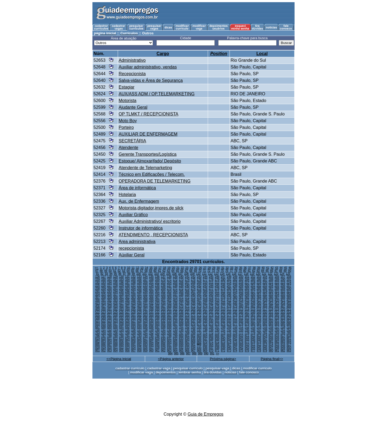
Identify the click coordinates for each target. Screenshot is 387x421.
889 (121, 344)
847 (265, 338)
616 (265, 318)
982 (283, 350)
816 (277, 335)
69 (195, 270)
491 (109, 309)
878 (253, 341)
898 (175, 344)
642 (223, 321)
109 (192, 273)
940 (229, 347)
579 (241, 315)
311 (217, 291)
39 (258, 267)
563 (145, 315)
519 (277, 309)
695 (145, 326)
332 (145, 294)
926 (145, 347)
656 (109, 323)
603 (187, 318)
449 (253, 303)
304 (175, 291)
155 (271, 276)
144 (205, 276)
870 (205, 341)
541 (211, 312)
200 (145, 282)
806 (217, 335)
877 (247, 341)
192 (97, 282)
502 (175, 309)
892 (139, 344)
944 (253, 347)
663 (151, 323)
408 (205, 300)
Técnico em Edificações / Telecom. (152, 174)
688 (103, 326)
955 (121, 350)
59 (150, 270)
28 (209, 267)
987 (188, 353)
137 (163, 276)
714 (259, 326)
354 (277, 294)
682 (265, 323)
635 (181, 321)
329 (127, 294)
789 (115, 335)
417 (259, 300)
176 (199, 279)
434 (163, 303)
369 (169, 297)
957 (133, 350)
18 (164, 267)
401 (163, 300)
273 (187, 288)
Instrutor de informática (141, 228)
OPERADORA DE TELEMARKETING (155, 181)
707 (217, 326)
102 (150, 273)
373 (193, 297)
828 (151, 338)
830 (163, 338)
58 (146, 270)
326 (109, 294)
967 (193, 350)
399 (151, 300)
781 (265, 332)
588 (97, 318)
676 (229, 323)
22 (182, 267)
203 (163, 282)
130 (121, 276)
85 (267, 270)
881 (271, 341)
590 (109, 318)
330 (133, 294)
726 (133, 329)
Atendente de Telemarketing (145, 167)
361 (121, 297)
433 (157, 303)
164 (127, 279)
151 (247, 276)
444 (223, 303)
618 (277, 318)
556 (103, 315)
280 (229, 288)
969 (205, 350)
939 (223, 347)
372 (187, 297)
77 (231, 270)
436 (175, 303)
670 (193, 323)
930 (169, 347)
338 (181, 294)
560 (127, 315)
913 (265, 344)
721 (103, 329)
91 (97, 273)
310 (211, 291)
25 (195, 267)
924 (133, 347)
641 (217, 321)
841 (229, 338)
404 (181, 300)
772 (211, 332)
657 (115, 323)
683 (271, 323)
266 (145, 288)
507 (205, 309)
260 (109, 288)
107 (180, 273)
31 (222, 267)
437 (181, 303)
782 (271, 332)
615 (259, 318)
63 (168, 270)
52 (119, 270)
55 (132, 270)
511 (229, 309)
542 (217, 312)
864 (169, 341)
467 (163, 306)
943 (247, 347)
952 (103, 350)
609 (223, 318)
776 (235, 332)
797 (163, 335)
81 (249, 270)
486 (277, 306)
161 (109, 279)
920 (109, 347)
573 (205, 315)
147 (223, 276)
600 (169, 318)
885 (97, 344)
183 (241, 279)
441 (205, 303)
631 (157, 321)
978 (259, 350)
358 (103, 297)
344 (217, 294)
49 (105, 270)
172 (175, 279)
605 (199, 318)
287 (271, 288)
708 (223, 326)
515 (253, 309)
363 (133, 297)
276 (205, 288)
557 (109, 315)
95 (115, 273)
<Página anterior (171, 359)
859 (139, 341)
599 (163, 318)
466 (157, 306)
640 (211, 321)
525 (115, 312)
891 (133, 344)
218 (253, 282)
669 (187, 323)
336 (169, 294)
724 (121, 329)
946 (265, 347)
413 (235, 300)
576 (223, 315)
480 (241, 306)
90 (289, 270)
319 (265, 291)
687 (97, 326)
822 (115, 338)
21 (177, 267)
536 (181, 312)
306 (187, 291)
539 (199, 312)
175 (193, 279)
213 (223, 282)
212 (217, 282)
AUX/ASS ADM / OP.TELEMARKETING (157, 94)
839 (217, 338)
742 (229, 329)
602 (181, 318)
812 (253, 335)
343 (211, 294)
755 (109, 332)
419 (271, 300)
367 (157, 297)
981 (277, 350)
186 (259, 279)
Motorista (128, 100)
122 (270, 273)
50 (110, 270)
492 (115, 309)
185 (253, 279)
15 (150, 267)
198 (133, 282)
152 (253, 276)
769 (193, 332)
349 (247, 294)
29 (213, 267)
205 (175, 282)
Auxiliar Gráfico (133, 214)
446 (235, 303)
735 (187, 329)
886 (103, 344)
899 (181, 344)
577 (229, 315)
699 (169, 326)
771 (205, 332)
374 (199, 297)
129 (115, 276)
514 (247, 309)
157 (283, 276)
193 (103, 282)
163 (121, 279)
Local (262, 53)
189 (277, 279)
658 (121, 323)
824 (127, 338)
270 (169, 288)
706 (211, 326)
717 (277, 326)
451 (265, 303)
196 (121, 282)
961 (157, 350)
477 (223, 306)
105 (168, 273)
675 (223, 323)
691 (121, 326)
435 (169, 303)
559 (121, 315)
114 (222, 273)
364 (139, 297)
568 (175, 315)
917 (288, 344)
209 (199, 282)
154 (265, 276)
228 (115, 285)
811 (247, 335)
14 (146, 267)
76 (226, 270)
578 (235, 315)
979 (265, 350)
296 (127, 291)
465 (151, 306)
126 (97, 276)
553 (283, 312)
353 (271, 294)
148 (229, 276)
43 (276, 267)
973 (229, 350)
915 (277, 344)
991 (212, 353)
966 (187, 350)
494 (127, 309)
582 (259, 315)
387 (277, 297)
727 (139, 329)
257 (288, 285)
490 (103, 309)
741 (223, 329)
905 (217, 344)
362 (127, 297)
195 (115, 282)
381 (241, 297)
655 (103, 323)
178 (211, 279)
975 (241, 350)
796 (157, 335)
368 (163, 297)
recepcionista (131, 248)
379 (229, 297)
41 (267, 267)
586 (283, 315)
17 (160, 267)
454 (283, 303)
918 (97, 347)
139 (175, 276)
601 (175, 318)
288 (277, 288)
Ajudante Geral (133, 107)
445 (229, 303)
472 (193, 306)
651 (277, 321)
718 (283, 326)
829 (157, 338)
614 (253, 318)
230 (127, 285)
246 (223, 285)
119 (252, 273)
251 (253, 285)
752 (288, 329)
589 (103, 318)
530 (145, 312)
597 (151, 318)
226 (103, 285)
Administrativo (132, 60)
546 (241, 312)
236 (163, 285)
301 (157, 291)
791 (127, 335)
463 (139, 306)
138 (169, 276)
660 (133, 323)
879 (259, 341)
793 (139, 335)
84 (262, 270)
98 (128, 273)
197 (127, 282)
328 (121, 294)
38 (254, 267)
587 (288, 315)
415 (247, 300)
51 (114, 270)
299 (145, 291)
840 (223, 338)
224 (288, 282)
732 (169, 329)
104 (162, 273)
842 (235, 338)
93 (106, 273)
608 (217, 318)
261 (115, 288)
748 (265, 329)
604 (193, 318)
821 (109, 338)
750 (277, 329)
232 (139, 285)
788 (109, 335)
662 (145, 323)
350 (253, 294)
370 (175, 297)
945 (259, 347)
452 (271, 303)
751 (283, 329)
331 (139, 294)
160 (103, 279)
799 (175, 335)
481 (247, 306)
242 (199, 285)
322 (283, 291)
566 (163, 315)
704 (199, 326)
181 (229, 279)
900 (187, 344)
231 (133, 285)
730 (157, 329)
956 (127, 350)
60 (154, 270)
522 (97, 312)
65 (177, 270)
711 (241, 326)
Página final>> (272, 359)
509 (217, 309)
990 (206, 353)
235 (157, 285)
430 (139, 303)
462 (133, 306)
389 (288, 297)
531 (151, 312)
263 (127, 288)
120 (258, 273)
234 (151, 285)
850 (283, 338)
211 (211, 282)
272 (181, 288)
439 (193, 303)
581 (253, 315)
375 (205, 297)
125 (288, 273)
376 (211, 297)
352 (265, 294)
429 (133, 303)
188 (271, 279)
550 (265, 312)
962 (163, 350)
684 (277, 323)
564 (151, 315)
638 (199, 321)
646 (247, 321)
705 (205, 326)
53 (123, 270)
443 (217, 303)
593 (127, 318)
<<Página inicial (118, 359)
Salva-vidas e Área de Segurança (151, 80)
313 (229, 291)
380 (235, 297)
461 (127, 306)
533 (163, 312)
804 (205, 335)
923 (127, 347)
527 (127, 312)
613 (247, 318)
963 (169, 350)
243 (205, 285)
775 (229, 332)
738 (205, 329)
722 (109, 329)
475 (211, 306)
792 (133, 335)
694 (139, 326)
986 (182, 353)
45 (285, 267)
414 (241, 300)
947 (271, 347)
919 (103, 347)
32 (227, 267)
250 (247, 285)
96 (119, 273)
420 (277, 300)
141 (187, 276)
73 (213, 270)
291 (97, 291)
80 (244, 270)
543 (223, 312)
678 (241, 323)
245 (217, 285)
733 (175, 329)
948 (277, 347)
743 (235, 329)
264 (133, 288)
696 (151, 326)
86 (271, 270)
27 (204, 267)
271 (175, 288)
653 (288, 321)
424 (103, 303)
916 (283, 344)
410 (217, 300)
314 (235, 291)
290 (288, 288)
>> (217, 353)
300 (151, 291)
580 (247, 315)
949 (283, 347)
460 (121, 306)
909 (241, 344)
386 (271, 297)
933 (187, 347)
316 (247, 291)
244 (211, 285)
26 (200, 267)
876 (241, 341)
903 (205, 344)
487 (283, 306)
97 (124, 273)
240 (187, 285)
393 (115, 300)
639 (205, 321)
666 (169, 323)
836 (199, 338)
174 (187, 279)
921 (115, 347)
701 (181, 326)
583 (265, 315)
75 (222, 270)
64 (172, 270)
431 (145, 303)
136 (157, 276)
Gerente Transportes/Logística (148, 154)
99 (133, 273)
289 (283, 288)
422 (288, 300)
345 (223, 294)
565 (157, 315)
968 (199, 350)
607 (211, 318)
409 (211, 300)
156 (277, 276)
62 (164, 270)
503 (181, 309)
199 (139, 282)
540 (205, 312)
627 (133, 321)
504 (187, 309)
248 (235, 285)
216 (241, 282)
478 (229, 306)
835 (193, 338)
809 (235, 335)
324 (97, 294)
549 (259, 312)
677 (235, 323)
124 (282, 273)
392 (109, 300)
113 (216, 273)
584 (271, 315)
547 (247, 312)
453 (277, 303)
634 (175, 321)
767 (181, 332)
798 (169, 335)
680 (253, 323)
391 (103, 300)
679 (247, 323)
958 (139, 350)
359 (109, 297)
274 (193, 288)
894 (151, 344)
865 (175, 341)
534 (169, 312)
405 (187, 300)
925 (139, 347)
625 (121, 321)
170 (163, 279)
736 (193, 329)
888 (115, 344)
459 (115, 306)
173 (181, 279)
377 (217, 297)
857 (127, 341)
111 (204, 273)
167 (145, 279)
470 (181, 306)
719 (288, 326)
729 (151, 329)
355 (283, 294)
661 (139, 323)
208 (193, 282)
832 (175, 338)
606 (205, 318)
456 (97, 306)
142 (193, 276)
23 (186, 267)
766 (175, 332)
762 (151, 332)
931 (175, 347)
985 (176, 353)
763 (157, 332)
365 (145, 297)
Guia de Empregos (205, 414)
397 (139, 300)
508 (211, 309)
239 (181, 285)
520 (283, 309)
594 (133, 318)
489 (97, 309)
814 (265, 335)
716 (271, 326)
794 (145, 335)
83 (258, 270)
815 (271, 335)
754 (103, 332)
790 (121, 335)
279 (223, 288)
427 (121, 303)
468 (169, 306)
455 (288, 303)
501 (169, 309)
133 (139, 276)
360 (115, 297)
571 (193, 315)
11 (132, 267)
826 (139, 338)
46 (290, 267)
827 (145, 338)
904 (211, 344)
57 (141, 270)
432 (151, 303)
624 (115, 321)
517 (265, 309)
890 (127, 344)
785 (288, 332)
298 (139, 291)
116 (234, 273)
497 (145, 309)
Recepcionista (132, 73)
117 (240, 273)
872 (217, 341)
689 (109, 326)
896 (163, 344)
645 (241, 321)
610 (229, 318)
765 (169, 332)
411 (223, 300)
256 (283, 285)
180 (223, 279)
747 (259, 329)
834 (187, 338)
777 (241, 332)
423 (97, 303)
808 (229, 335)
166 (139, 279)
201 (151, 282)
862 (157, 341)
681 (259, 323)
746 (253, 329)
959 (145, 350)
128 (109, 276)
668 (181, 323)
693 (133, 326)
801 (187, 335)
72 (208, 270)
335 (163, 294)
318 (259, 291)
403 (175, 300)
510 (223, 309)
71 (204, 270)
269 (163, 288)
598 (157, 318)
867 (187, 341)
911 (253, 344)
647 (253, 321)
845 (253, 338)
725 (127, 329)
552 (277, 312)
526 (121, 312)
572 (199, 315)
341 (199, 294)
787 (103, 335)
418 (265, 300)
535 (175, 312)
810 (241, 335)
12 (137, 267)
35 (240, 267)
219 (259, 282)
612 (241, 318)
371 (181, 297)
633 (169, 321)
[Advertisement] (228, 13)
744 (241, 329)
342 (205, 294)
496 (139, 309)
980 (271, 350)
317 (253, 291)
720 (97, 329)
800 (181, 335)
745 (247, 329)
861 (151, 341)
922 (121, 347)
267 (151, 288)
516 (259, 309)
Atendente (128, 147)
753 (97, 332)
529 (139, 312)
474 (205, 306)
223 (283, 282)
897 (169, 344)
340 (193, 294)
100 (138, 273)
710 (235, 326)
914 (271, 344)
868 (193, 341)
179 (217, 279)
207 (187, 282)
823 (121, 338)
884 (288, 341)
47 (96, 270)
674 (217, 323)
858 (133, 341)
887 (109, 344)
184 (247, 279)
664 (157, 323)
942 (241, 347)
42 (272, 267)
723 (115, 329)
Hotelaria (127, 194)
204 (169, 282)
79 (240, 270)
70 (199, 270)
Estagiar (127, 87)
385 (265, 297)
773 (217, 332)
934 (193, 347)
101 (144, 273)
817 (283, 335)
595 (139, 318)
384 (259, 297)
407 (199, 300)
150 (241, 276)
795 (151, 335)
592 (121, 318)
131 (127, 276)
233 (145, 285)
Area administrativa (137, 241)
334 (157, 294)
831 (169, 338)
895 (157, 344)
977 (253, 350)
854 (109, 341)
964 (175, 350)
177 (205, 279)
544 (229, 312)
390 (97, 300)
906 (223, 344)
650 (271, 321)
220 (265, 282)
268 (157, 288)
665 (163, 323)
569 (181, 315)
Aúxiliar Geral (132, 255)
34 (236, 267)
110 (198, 273)
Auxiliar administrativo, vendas (148, 67)
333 (151, 294)
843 (241, 338)
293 (109, 291)
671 (199, 323)
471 (187, 306)
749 (271, 329)
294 (115, 291)
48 (101, 270)
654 (97, 323)
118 (246, 273)
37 (249, 267)
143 (199, 276)
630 (151, 321)
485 (271, 306)
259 (103, 288)
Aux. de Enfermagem (139, 201)
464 (145, 306)
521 (288, 309)
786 (97, 335)
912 (259, 344)
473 (199, 306)
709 (229, 326)
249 (241, 285)
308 (199, 291)
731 (163, 329)
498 (151, 309)
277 (211, 288)
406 (193, 300)
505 (193, 309)
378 (223, 297)
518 (271, 309)
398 (145, 300)
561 (133, 315)
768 (187, 332)
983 (288, 350)
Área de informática (137, 188)
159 (97, 279)
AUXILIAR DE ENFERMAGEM (148, 134)
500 (163, 309)
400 (157, 300)
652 (283, 321)
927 (151, 347)
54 (128, 270)
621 (97, 321)
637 (193, 321)
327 (115, 294)
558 (115, 315)
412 (229, 300)
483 (259, 306)
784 (283, 332)
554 (288, 312)
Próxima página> (223, 359)
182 (235, 279)
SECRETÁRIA (132, 141)
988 (194, 353)
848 (271, 338)
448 (247, 303)
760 (139, 332)
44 (281, 267)
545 (235, 312)
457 (103, 306)
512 (235, 309)
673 (211, 323)
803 (199, 335)
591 (115, 318)
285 (259, 288)
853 (103, 341)
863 (163, 341)
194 (109, 282)
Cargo (163, 53)
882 (277, 341)
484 (265, 306)
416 (253, 300)
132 (133, 276)
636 (187, 321)
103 (156, 273)
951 (97, 350)
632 (163, 321)
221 (271, 282)
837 (205, 338)
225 (97, 285)
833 (181, 338)
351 (259, 294)
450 (259, 303)
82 (253, 270)
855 (115, 341)
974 (235, 350)
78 (235, 270)
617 (271, 318)
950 (288, 347)
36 (245, 267)
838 (211, 338)
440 (199, 303)
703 (193, 326)
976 (247, 350)
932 (181, 347)
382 (247, 297)
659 (127, 323)
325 (103, 294)
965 (181, 350)
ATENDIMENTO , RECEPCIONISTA (153, 235)
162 (115, 279)
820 (103, 338)
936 (205, 347)
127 (103, 276)
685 (283, 323)
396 (133, 300)
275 (199, 288)
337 (175, 294)
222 (277, 282)
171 (169, 279)
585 (277, 315)
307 (193, 291)
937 (211, 347)
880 (265, 341)
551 (271, 312)
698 (163, 326)
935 (199, 347)
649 (265, 321)
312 (223, 291)
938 (217, 347)
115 (228, 273)
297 (133, 291)
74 (217, 270)
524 (109, 312)
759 (133, 332)
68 (190, 270)
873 (223, 341)
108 (186, 273)
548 (253, 312)
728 (145, 329)
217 (247, 282)
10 (128, 267)
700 (175, 326)
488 (288, 306)
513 (241, 309)
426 (115, 303)
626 (127, 321)
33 (231, 267)
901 (193, 344)
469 (175, 306)
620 (288, 318)
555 (97, 315)
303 (169, 291)
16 (155, 267)
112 (210, 273)
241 (193, 285)
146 (217, 276)
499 (157, 309)
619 (283, 318)
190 (283, 279)
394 (121, 300)
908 (235, 344)
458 (109, 306)
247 (229, 285)
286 (265, 288)
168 (151, 279)
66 (181, 270)
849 (277, 338)
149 (235, 276)
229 (121, 285)
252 (259, 285)
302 (163, 291)
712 (247, 326)
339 (187, 294)
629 (145, 321)
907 (229, 344)
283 (247, 288)
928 (157, 347)
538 (193, 312)
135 (151, 276)
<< (97, 267)
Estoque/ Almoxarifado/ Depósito (150, 161)
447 (241, 303)
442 (211, 303)
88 (280, 270)
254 (271, 285)
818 (288, 335)
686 (288, 323)
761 (145, 332)
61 (159, 270)
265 (139, 288)
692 (127, 326)
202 (157, 282)
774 (223, 332)
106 (174, 273)
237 (169, 285)
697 (157, 326)
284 (253, 288)
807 (223, 335)
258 (97, 288)
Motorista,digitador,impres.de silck (151, 208)
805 (211, 335)
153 (259, 276)
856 (121, 341)
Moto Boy (128, 120)
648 (259, 321)
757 (121, 332)
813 (259, 335)
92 (102, 273)
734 (181, 329)
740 (217, 329)
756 (115, 332)
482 (253, 306)
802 (193, 335)
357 (97, 297)
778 (247, 332)
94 (110, 273)
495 (133, 309)
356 (288, 294)
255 (277, 285)
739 (211, 329)
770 (199, 332)
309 (205, 291)
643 (229, 321)
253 (265, 285)
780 (259, 332)
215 (235, 282)
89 (285, 270)
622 (103, 321)
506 (199, 309)
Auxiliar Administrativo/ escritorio (150, 221)
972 (223, 350)
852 (97, 341)
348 (241, 294)
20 (173, 267)
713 (253, 326)
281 (235, 288)
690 (115, 326)
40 (262, 267)
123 (276, 273)
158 (288, 276)
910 (247, 344)
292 (103, 291)
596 (145, 318)
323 (288, 291)
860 (145, 341)
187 (265, 279)
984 (170, 353)
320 (271, 291)
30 (218, 267)
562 (139, 315)
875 (235, 341)
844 (247, 338)
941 (235, 347)
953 (109, 350)
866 (181, 341)
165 (133, 279)
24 (191, 267)
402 (169, 300)
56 (136, 270)
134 (145, 276)
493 (121, 309)
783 (277, 332)
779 (253, 332)
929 (163, 347)
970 (211, 350)
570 (187, 315)
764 (163, 332)
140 (181, 276)
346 (229, 294)
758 (127, 332)
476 (217, 306)
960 (151, 350)
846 (259, 338)
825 (133, 338)
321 (277, 291)
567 (169, 315)
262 (121, 288)
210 (205, 282)
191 (288, 279)
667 (175, 323)
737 (199, 329)
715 (265, 326)
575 (217, 315)
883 (283, 341)
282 (241, 288)
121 (264, 273)
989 (200, 353)
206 (181, 282)
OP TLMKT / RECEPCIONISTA (148, 114)
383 (253, 297)
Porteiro (126, 127)
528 (133, 312)
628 (139, 321)
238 (175, 285)
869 (199, 341)
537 (187, 312)
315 (241, 291)
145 (211, 276)
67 (186, 270)
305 (181, 291)
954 (115, 350)
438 (187, 303)
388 (283, 297)
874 (229, 341)
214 (229, 282)
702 (187, 326)
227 (109, 285)
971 (217, 350)
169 (157, 279)
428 (127, 303)
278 (217, 288)
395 (127, 300)
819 (97, 338)
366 (151, 297)
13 (142, 267)
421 (283, 300)
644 (235, 321)
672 (205, 323)
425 (109, 303)
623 (109, 321)
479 (235, 306)
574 (211, 315)
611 (235, 318)
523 (103, 312)
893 (145, 344)
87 (276, 270)
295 (121, 291)
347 (235, 294)
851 (288, 338)
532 (157, 312)
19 (168, 267)
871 (211, 341)
